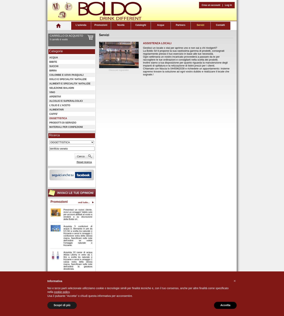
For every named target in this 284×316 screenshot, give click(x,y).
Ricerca (54, 135)
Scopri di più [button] (62, 305)
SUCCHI (53, 66)
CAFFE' (53, 114)
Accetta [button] (225, 305)
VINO (52, 92)
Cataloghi (140, 25)
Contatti (220, 25)
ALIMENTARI (56, 109)
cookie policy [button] (61, 292)
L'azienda (81, 25)
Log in (228, 5)
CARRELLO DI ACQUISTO (66, 35)
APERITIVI (55, 96)
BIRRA (53, 70)
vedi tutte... (84, 202)
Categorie (56, 51)
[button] (235, 281)
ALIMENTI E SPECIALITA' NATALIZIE (70, 83)
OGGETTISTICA (58, 118)
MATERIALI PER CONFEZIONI (66, 127)
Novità (120, 25)
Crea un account (211, 5)
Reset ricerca (84, 162)
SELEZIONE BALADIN (61, 88)
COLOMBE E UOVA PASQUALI (66, 75)
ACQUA (53, 57)
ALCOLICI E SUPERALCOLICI (66, 101)
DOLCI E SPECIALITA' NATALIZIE (68, 79)
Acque (160, 25)
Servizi (200, 25)
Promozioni (100, 25)
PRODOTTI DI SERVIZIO (62, 122)
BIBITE (53, 62)
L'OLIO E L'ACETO (59, 105)
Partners (180, 25)
